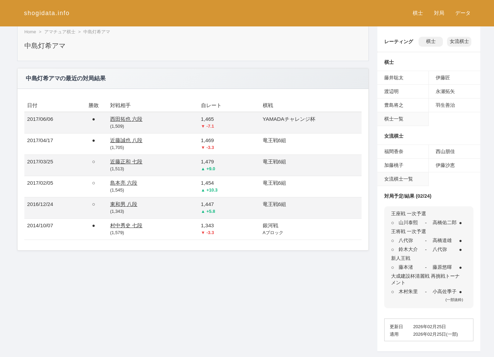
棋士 (418, 13)
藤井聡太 (393, 77)
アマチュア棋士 (59, 31)
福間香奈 (393, 151)
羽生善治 (445, 105)
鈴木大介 (408, 249)
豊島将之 (393, 105)
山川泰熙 (408, 222)
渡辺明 (391, 91)
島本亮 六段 (123, 183)
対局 (439, 13)
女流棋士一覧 (398, 179)
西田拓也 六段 (126, 119)
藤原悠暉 (442, 267)
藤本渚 (406, 267)
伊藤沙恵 (445, 165)
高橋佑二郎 (445, 222)
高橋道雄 (442, 240)
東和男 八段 (123, 204)
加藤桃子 (393, 165)
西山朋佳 (445, 151)
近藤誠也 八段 (126, 140)
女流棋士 (459, 41)
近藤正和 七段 (126, 161)
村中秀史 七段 (126, 225)
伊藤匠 (443, 77)
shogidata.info (47, 13)
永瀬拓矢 (445, 91)
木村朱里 (408, 291)
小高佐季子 (445, 291)
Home (30, 31)
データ (463, 13)
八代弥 (406, 240)
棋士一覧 (393, 119)
